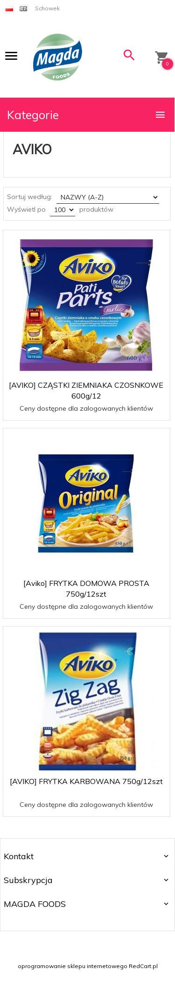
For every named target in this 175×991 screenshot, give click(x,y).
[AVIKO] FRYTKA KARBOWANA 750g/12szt (86, 781)
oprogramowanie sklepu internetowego (72, 966)
